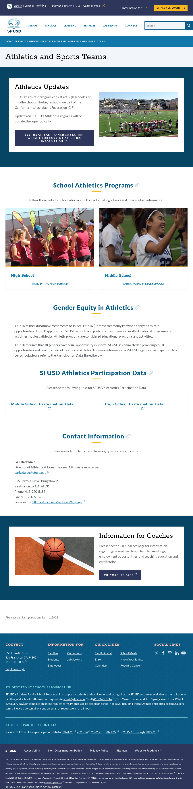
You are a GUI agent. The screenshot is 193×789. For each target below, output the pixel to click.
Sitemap (121, 750)
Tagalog (68, 5)
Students (53, 659)
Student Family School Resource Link (40, 694)
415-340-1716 (103, 699)
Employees (54, 665)
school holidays (110, 703)
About (32, 25)
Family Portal (103, 653)
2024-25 (69, 732)
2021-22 (112, 732)
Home (9, 41)
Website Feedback (148, 750)
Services (89, 25)
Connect (131, 25)
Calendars (110, 25)
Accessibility (32, 750)
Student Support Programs (47, 41)
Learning (70, 25)
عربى (78, 5)
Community (74, 653)
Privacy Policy (99, 750)
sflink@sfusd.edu (75, 699)
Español (29, 5)
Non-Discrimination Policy (65, 750)
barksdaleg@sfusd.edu (31, 472)
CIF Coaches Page (120, 574)
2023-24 (83, 732)
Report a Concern (131, 665)
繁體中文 (41, 5)
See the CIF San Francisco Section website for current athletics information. (54, 138)
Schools (50, 25)
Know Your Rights (131, 659)
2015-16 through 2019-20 (141, 732)
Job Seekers (74, 659)
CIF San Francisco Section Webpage (58, 502)
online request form (56, 703)
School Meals (128, 653)
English (18, 5)
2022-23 (98, 732)
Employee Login (171, 7)
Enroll (98, 659)
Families (53, 653)
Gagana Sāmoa (91, 5)
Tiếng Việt (55, 5)
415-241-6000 (15, 661)
